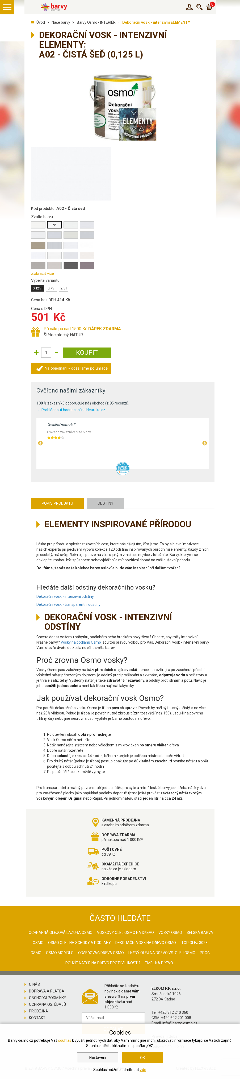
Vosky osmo (170, 932)
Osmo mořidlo (60, 953)
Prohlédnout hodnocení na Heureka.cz (73, 410)
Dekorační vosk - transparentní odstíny (68, 604)
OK (142, 1058)
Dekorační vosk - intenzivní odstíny (65, 596)
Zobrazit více (42, 273)
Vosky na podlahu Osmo (81, 642)
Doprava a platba (46, 991)
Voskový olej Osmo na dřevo (125, 932)
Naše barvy (61, 22)
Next (204, 443)
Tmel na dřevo (159, 963)
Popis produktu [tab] (57, 503)
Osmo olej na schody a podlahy (79, 943)
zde (143, 1070)
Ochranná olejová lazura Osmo (60, 932)
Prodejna (38, 1011)
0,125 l (38, 288)
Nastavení (97, 1057)
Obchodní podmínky (47, 998)
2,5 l (64, 288)
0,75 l (52, 288)
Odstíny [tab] (105, 503)
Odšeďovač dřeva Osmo (101, 953)
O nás (34, 984)
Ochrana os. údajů (47, 1004)
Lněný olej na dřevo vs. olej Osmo (161, 953)
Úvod (40, 22)
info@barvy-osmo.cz (179, 1023)
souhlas (64, 1040)
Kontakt (37, 1018)
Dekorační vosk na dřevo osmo (145, 943)
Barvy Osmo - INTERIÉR (96, 22)
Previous (40, 443)
